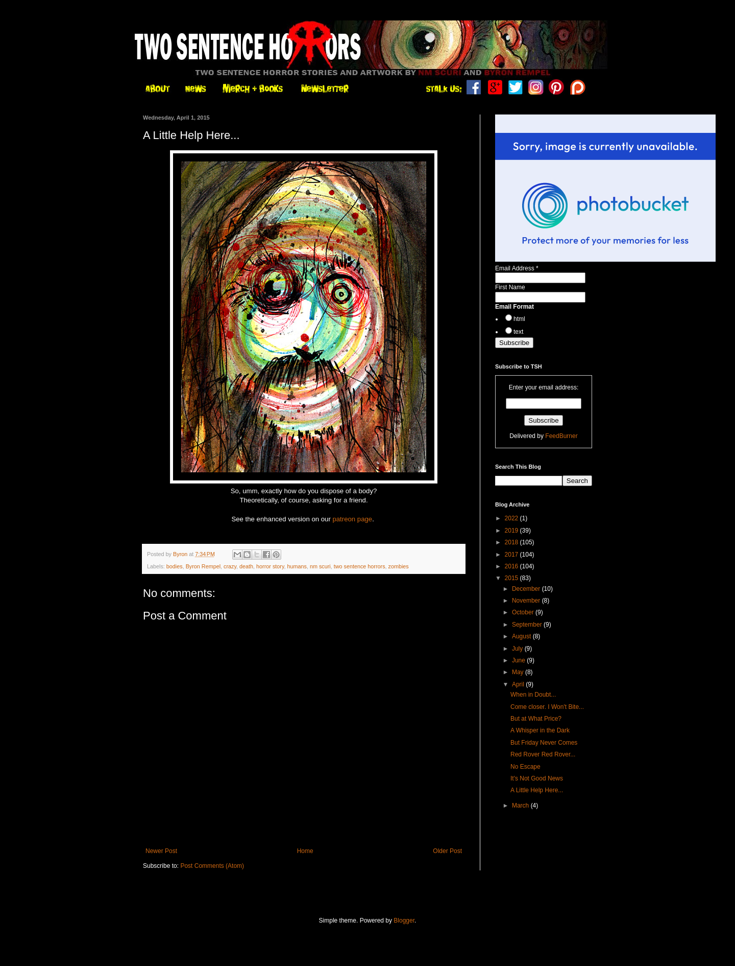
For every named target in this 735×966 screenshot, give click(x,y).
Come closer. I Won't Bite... (547, 706)
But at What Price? (535, 718)
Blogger (404, 920)
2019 (512, 530)
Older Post (447, 851)
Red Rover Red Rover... (542, 754)
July (518, 648)
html (519, 319)
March (521, 805)
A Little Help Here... (536, 790)
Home (305, 851)
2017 (512, 554)
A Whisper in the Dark (540, 730)
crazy (230, 566)
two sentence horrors (359, 566)
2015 (512, 578)
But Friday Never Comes (543, 742)
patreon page (352, 519)
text (518, 331)
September (528, 624)
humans (297, 566)
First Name (510, 287)
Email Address (516, 268)
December (527, 588)
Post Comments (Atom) (212, 865)
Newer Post (161, 851)
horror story (270, 566)
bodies (174, 566)
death (246, 566)
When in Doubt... (533, 694)
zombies (398, 566)
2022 (512, 518)
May (518, 672)
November (527, 600)
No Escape (525, 766)
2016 (512, 566)
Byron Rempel (203, 566)
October (523, 612)
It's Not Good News (536, 778)
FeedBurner (561, 436)
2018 (512, 542)
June (519, 660)
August (522, 636)
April (519, 684)
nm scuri (320, 566)
